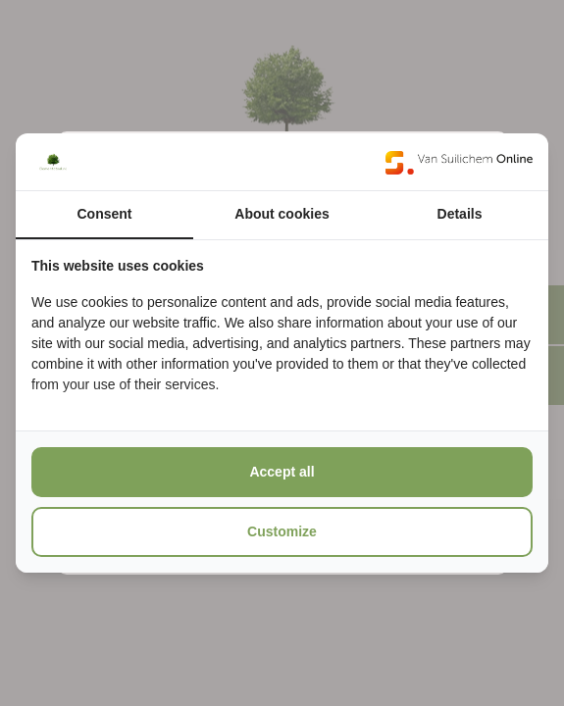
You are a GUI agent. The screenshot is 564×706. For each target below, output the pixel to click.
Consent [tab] (104, 214)
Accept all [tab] (281, 471)
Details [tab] (460, 214)
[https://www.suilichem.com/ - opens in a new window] (459, 162)
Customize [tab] (282, 531)
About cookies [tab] (281, 214)
